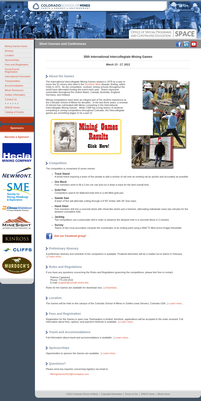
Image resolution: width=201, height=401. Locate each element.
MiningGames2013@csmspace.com (69, 374)
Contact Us (11, 99)
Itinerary (9, 50)
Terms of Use (131, 394)
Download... (112, 287)
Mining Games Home (16, 46)
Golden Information (15, 94)
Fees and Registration (16, 64)
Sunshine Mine (93, 84)
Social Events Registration (12, 70)
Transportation (12, 81)
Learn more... (56, 256)
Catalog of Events (14, 112)
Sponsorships (12, 60)
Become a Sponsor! (17, 137)
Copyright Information (111, 394)
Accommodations (14, 85)
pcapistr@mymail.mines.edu (73, 282)
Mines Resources (14, 90)
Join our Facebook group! (70, 235)
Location (9, 55)
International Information (18, 76)
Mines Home (164, 394)
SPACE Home (12, 107)
